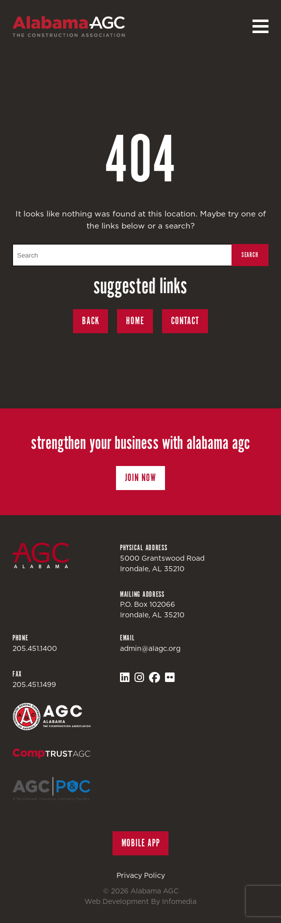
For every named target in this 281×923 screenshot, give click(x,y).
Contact (185, 321)
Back (91, 321)
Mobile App (141, 843)
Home (135, 321)
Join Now (140, 478)
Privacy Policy (140, 875)
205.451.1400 (34, 648)
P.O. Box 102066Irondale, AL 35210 (152, 609)
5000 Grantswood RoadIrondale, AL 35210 (162, 563)
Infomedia (179, 901)
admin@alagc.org (150, 648)
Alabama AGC (68, 26)
